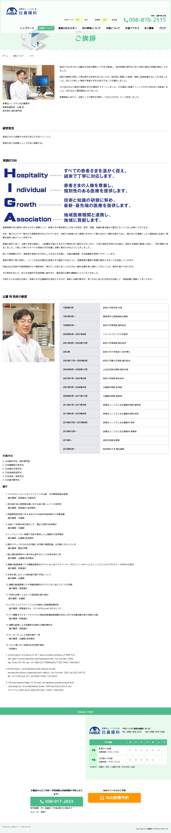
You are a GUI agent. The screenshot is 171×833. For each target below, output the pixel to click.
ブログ (162, 28)
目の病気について (91, 28)
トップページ (27, 28)
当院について (46, 28)
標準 (105, 20)
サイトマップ (25, 827)
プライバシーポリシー (10, 827)
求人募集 (149, 28)
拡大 (86, 20)
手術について (113, 28)
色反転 (114, 20)
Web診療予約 (114, 797)
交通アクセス (132, 28)
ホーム (5, 56)
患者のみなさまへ (67, 28)
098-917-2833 (56, 801)
